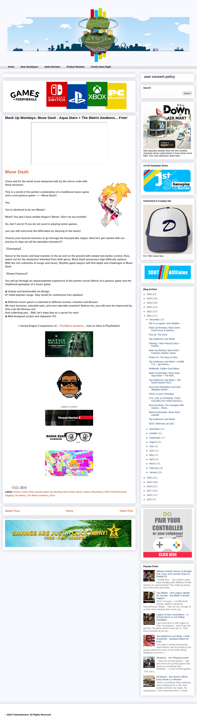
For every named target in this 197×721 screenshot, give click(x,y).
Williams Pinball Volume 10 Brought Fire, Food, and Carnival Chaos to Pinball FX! (174, 574)
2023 (149, 307)
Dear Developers (29, 67)
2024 (149, 303)
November (154, 429)
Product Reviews (76, 67)
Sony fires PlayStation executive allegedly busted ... (165, 388)
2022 (149, 311)
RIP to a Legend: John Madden (164, 323)
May (151, 455)
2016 (149, 495)
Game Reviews (52, 67)
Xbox (52, 495)
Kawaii (38, 492)
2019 (149, 482)
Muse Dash (17, 171)
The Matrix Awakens (71, 325)
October (153, 433)
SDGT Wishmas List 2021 (161, 423)
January (153, 472)
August (153, 442)
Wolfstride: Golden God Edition (164, 368)
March (152, 463)
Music (79, 492)
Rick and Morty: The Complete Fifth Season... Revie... (166, 406)
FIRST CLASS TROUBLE (161, 394)
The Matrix (20, 495)
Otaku (87, 492)
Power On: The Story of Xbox (163, 357)
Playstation (97, 492)
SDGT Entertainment (115, 492)
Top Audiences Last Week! (162, 339)
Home (11, 67)
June (152, 450)
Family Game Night (101, 67)
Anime (16, 492)
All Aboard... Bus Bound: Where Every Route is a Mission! (172, 678)
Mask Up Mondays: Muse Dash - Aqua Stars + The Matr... (165, 374)
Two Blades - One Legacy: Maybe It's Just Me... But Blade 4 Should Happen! (173, 596)
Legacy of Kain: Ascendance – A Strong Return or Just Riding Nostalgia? (172, 617)
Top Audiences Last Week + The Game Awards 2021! (165, 381)
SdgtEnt (9, 495)
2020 (149, 477)
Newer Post (12, 510)
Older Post (126, 510)
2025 (149, 298)
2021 (149, 316)
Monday (58, 492)
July (151, 446)
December (154, 319)
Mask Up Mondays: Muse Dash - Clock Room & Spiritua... (165, 329)
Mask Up (48, 492)
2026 (149, 294)
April (151, 459)
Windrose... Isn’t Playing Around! (172, 657)
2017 (149, 490)
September (155, 437)
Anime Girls (27, 492)
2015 (149, 499)
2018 (149, 486)
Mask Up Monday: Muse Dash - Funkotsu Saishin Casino (164, 351)
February (154, 468)
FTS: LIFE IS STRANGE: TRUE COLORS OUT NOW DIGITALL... (166, 399)
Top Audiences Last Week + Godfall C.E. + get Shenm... (166, 363)
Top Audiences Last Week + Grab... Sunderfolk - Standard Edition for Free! (173, 639)
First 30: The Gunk (158, 334)
